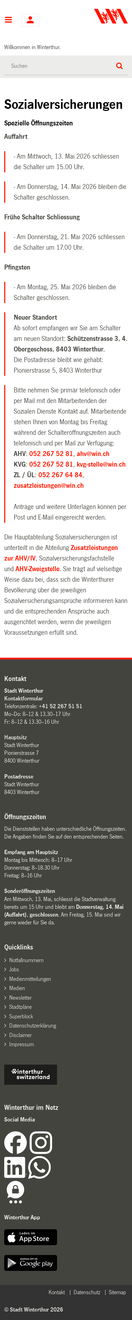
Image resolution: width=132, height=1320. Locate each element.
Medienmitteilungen (30, 979)
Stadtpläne (20, 1007)
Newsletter (20, 998)
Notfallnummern (26, 960)
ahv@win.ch (93, 453)
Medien (17, 988)
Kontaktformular (23, 698)
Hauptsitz (15, 737)
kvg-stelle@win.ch (101, 464)
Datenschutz (87, 1292)
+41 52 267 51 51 (60, 706)
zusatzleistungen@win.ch (49, 485)
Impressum (21, 1044)
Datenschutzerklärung (32, 1026)
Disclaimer (20, 1035)
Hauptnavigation (8, 20)
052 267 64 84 (60, 475)
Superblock (21, 1016)
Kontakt (57, 1292)
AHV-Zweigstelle (37, 569)
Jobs (14, 969)
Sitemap (117, 1292)
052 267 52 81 (51, 453)
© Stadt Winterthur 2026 (33, 1310)
